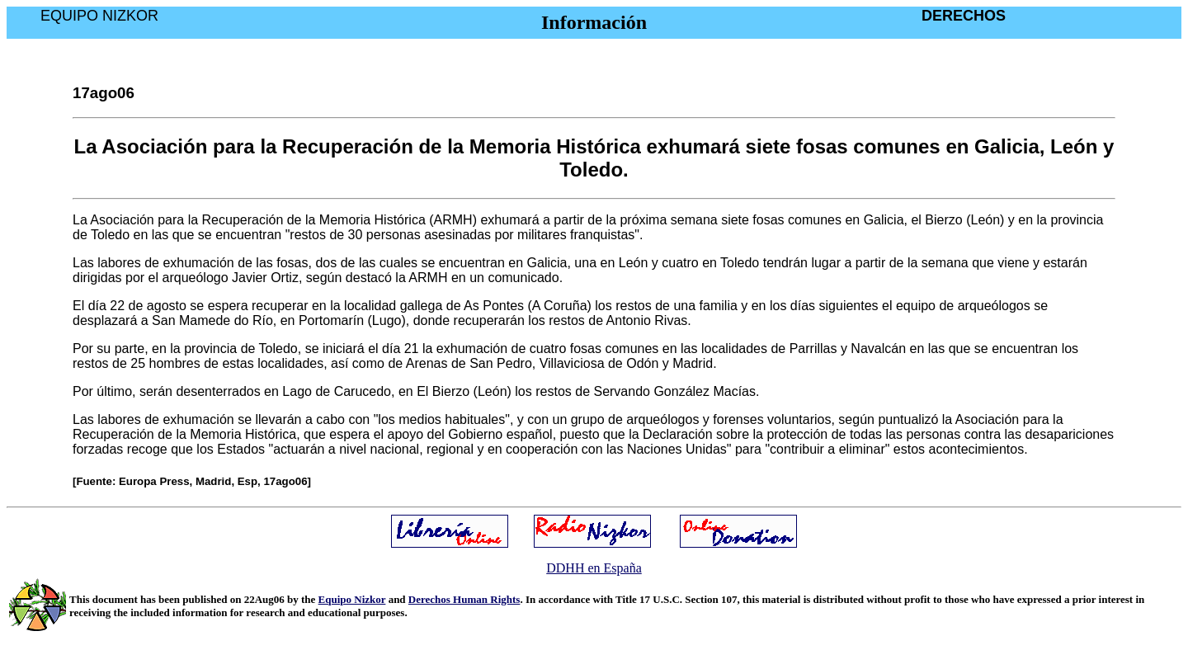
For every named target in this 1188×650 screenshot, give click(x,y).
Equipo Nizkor (352, 599)
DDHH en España (594, 568)
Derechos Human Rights (464, 599)
